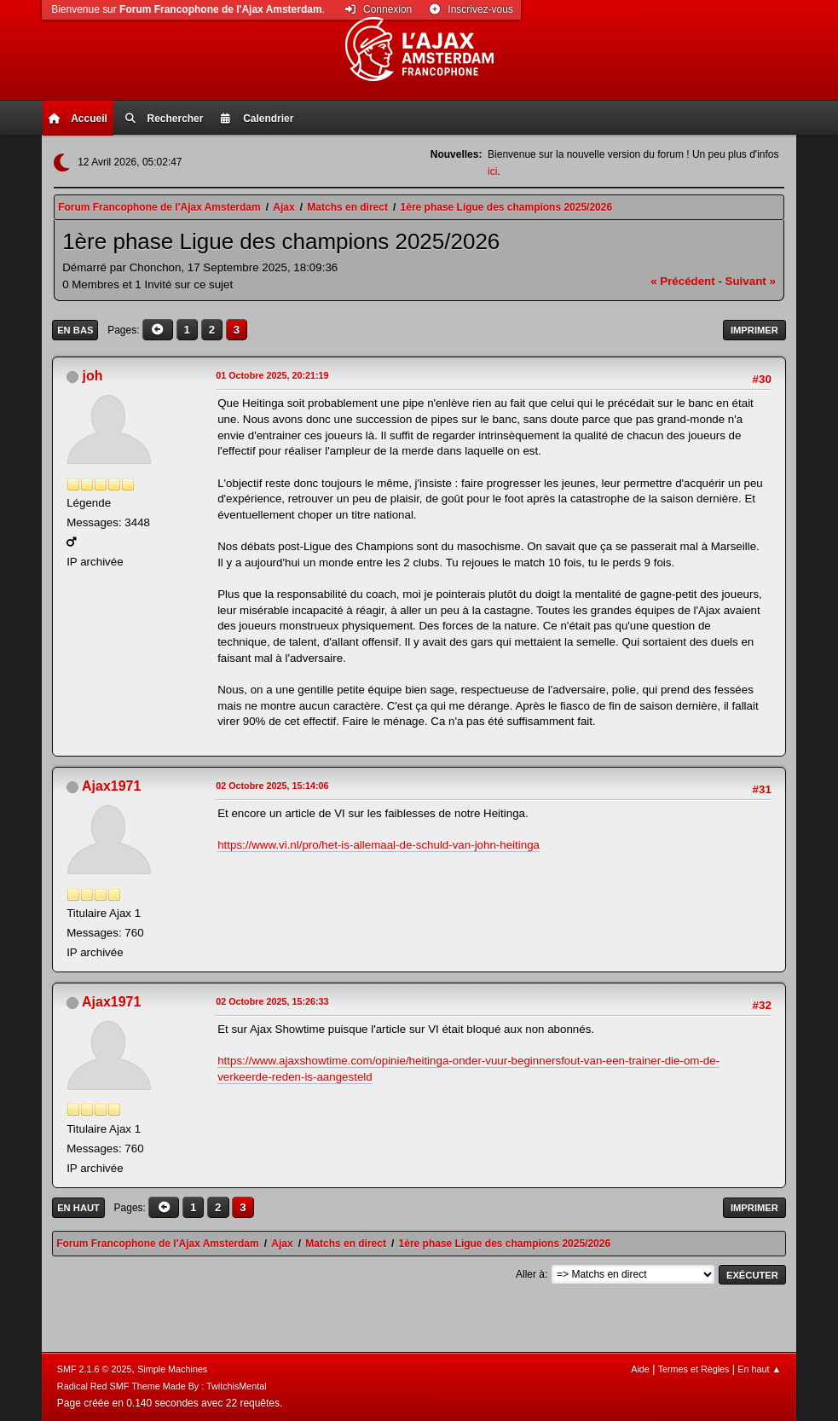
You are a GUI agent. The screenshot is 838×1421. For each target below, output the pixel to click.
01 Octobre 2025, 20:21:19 (272, 375)
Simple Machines (172, 1369)
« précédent (682, 281)
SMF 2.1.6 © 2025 (94, 1369)
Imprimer (754, 330)
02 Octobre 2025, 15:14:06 (272, 785)
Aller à (530, 1274)
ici (492, 171)
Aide (640, 1369)
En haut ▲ (759, 1369)
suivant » (750, 281)
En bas (75, 330)
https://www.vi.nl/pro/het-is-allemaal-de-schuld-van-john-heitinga (378, 844)
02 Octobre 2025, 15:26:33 (272, 1001)
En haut (78, 1208)
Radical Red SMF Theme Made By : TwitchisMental (162, 1386)
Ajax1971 (111, 786)
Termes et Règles (694, 1369)
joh (93, 375)
